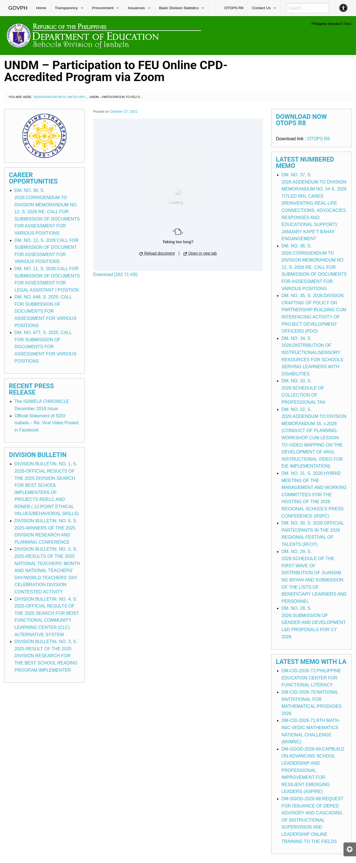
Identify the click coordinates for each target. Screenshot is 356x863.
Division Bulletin (38, 455)
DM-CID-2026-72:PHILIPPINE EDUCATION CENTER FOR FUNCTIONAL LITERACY (311, 677)
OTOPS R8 (233, 8)
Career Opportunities (33, 178)
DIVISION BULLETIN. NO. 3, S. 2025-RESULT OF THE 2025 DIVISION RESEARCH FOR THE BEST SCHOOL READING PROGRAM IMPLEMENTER (46, 655)
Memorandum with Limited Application (66, 97)
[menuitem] (18, 8)
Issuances (136, 8)
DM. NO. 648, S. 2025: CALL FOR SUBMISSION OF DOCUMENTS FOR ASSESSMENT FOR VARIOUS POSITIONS (45, 311)
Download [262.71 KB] (115, 274)
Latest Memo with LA (311, 662)
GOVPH (18, 8)
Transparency (66, 8)
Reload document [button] (157, 253)
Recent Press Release (31, 389)
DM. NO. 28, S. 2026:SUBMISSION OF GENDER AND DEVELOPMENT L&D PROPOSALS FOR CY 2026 (313, 622)
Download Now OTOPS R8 (301, 120)
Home (41, 8)
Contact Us (261, 8)
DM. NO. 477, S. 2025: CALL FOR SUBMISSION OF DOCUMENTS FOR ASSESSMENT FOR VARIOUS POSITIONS (45, 346)
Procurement (103, 8)
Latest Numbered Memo (305, 163)
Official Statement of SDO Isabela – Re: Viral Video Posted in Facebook (46, 422)
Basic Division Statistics (179, 8)
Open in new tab (200, 253)
